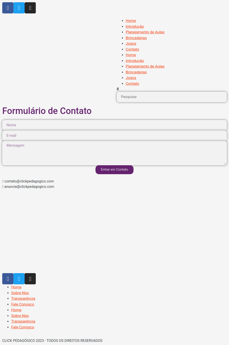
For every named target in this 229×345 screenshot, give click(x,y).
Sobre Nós (20, 293)
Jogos (131, 43)
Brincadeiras (136, 38)
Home (131, 20)
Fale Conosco (22, 304)
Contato (132, 49)
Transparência (23, 298)
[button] (172, 89)
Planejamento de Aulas (145, 32)
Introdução (135, 26)
